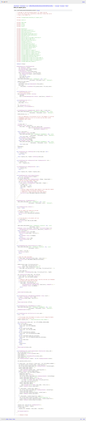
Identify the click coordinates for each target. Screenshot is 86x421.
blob (67, 6)
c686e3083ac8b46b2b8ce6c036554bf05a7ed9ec (41, 6)
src (27, 6)
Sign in (83, 1)
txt (81, 419)
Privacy (10, 419)
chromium (16, 6)
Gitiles (7, 419)
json (84, 419)
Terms (14, 419)
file (38, 10)
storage (57, 6)
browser (62, 6)
